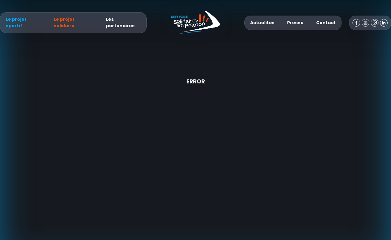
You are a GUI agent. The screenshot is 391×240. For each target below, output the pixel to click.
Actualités (262, 23)
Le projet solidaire (64, 22)
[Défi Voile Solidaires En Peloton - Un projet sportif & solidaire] (195, 22)
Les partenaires (120, 22)
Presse (295, 23)
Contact (326, 23)
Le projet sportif (16, 22)
